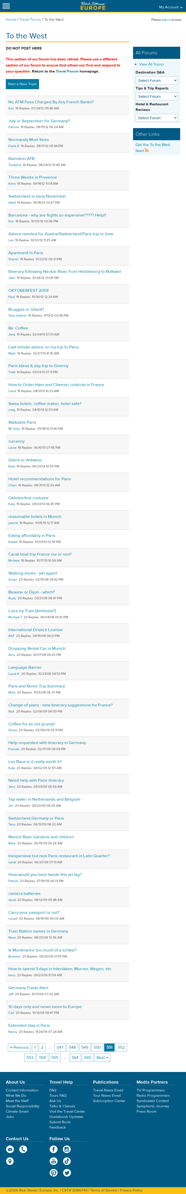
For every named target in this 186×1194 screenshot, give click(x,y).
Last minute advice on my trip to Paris (43, 347)
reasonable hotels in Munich (34, 516)
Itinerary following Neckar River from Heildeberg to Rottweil (64, 271)
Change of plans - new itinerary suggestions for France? (60, 705)
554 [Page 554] (42, 1057)
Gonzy (12, 730)
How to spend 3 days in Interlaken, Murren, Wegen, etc (59, 969)
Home (11, 19)
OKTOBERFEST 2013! (28, 290)
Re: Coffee (18, 328)
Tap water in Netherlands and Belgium (44, 799)
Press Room (147, 1111)
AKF (11, 636)
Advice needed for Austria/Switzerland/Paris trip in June (61, 234)
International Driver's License (35, 630)
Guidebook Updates (66, 1116)
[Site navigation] (6, 6)
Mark (12, 353)
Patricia (13, 127)
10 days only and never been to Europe (45, 1007)
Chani (12, 485)
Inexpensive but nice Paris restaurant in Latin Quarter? (59, 856)
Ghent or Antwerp (25, 460)
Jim (10, 806)
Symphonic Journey (153, 1106)
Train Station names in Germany (38, 931)
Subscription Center (109, 1101)
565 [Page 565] (87, 1057)
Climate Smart (17, 1111)
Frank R (13, 146)
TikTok (67, 1161)
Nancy (12, 1032)
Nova (12, 938)
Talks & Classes (62, 1106)
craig (11, 410)
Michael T (15, 617)
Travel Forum (30, 19)
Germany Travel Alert (28, 988)
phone (23, 1149)
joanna (13, 523)
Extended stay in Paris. (29, 1025)
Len (11, 240)
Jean (11, 278)
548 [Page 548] (72, 1047)
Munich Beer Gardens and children (41, 837)
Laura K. (14, 674)
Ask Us (55, 1101)
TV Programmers (151, 1090)
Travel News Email (108, 1090)
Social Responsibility (22, 1106)
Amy (11, 655)
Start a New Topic (22, 84)
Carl (11, 1013)
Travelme (14, 165)
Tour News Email (107, 1095)
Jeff (10, 994)
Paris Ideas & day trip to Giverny (38, 366)
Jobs (10, 1116)
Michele (14, 561)
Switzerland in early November (37, 196)
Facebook (53, 1149)
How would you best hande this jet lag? (45, 874)
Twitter (67, 1173)
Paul (11, 297)
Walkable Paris (22, 422)
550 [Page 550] (97, 1047)
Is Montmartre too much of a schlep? (42, 950)
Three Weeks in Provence (32, 177)
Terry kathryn (17, 316)
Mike (11, 692)
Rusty (12, 598)
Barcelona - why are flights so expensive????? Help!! (57, 215)
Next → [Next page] (102, 1057)
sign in (166, 20)
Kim (11, 221)
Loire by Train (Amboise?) (32, 611)
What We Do (16, 1095)
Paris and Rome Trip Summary (36, 686)
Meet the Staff (17, 1101)
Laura (12, 448)
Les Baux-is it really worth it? (35, 762)
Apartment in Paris (25, 253)
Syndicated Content (153, 1101)
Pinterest (53, 1173)
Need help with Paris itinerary (36, 780)
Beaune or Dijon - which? (31, 592)
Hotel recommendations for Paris (39, 479)
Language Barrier (25, 667)
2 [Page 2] (42, 1047)
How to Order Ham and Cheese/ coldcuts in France (56, 385)
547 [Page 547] (60, 1047)
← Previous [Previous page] (19, 1047)
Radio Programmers (153, 1095)
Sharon (13, 259)
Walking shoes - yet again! (32, 573)
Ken (11, 108)
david (12, 900)
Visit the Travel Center (67, 1111)
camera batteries (24, 893)
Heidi (12, 203)
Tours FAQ (57, 1095)
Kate (11, 466)
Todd (11, 372)
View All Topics (151, 64)
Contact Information (22, 1090)
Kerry (12, 184)
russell (12, 919)
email (10, 1149)
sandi (12, 862)
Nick (11, 711)
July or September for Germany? (39, 121)
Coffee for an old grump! (31, 724)
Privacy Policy (131, 1190)
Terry (11, 824)
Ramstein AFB (21, 158)
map (10, 1161)
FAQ (52, 1090)
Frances (14, 749)
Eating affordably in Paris (31, 535)
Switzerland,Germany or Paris (36, 818)
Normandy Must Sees (28, 139)
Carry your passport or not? (34, 912)
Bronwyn (14, 956)
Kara (11, 504)
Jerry (11, 787)
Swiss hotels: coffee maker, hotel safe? (44, 404)
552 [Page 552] (121, 1047)
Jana (11, 334)
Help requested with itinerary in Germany (47, 743)
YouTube (53, 1161)
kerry (11, 975)
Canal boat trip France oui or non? (40, 554)
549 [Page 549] (84, 1047)
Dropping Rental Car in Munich (36, 648)
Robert (13, 542)
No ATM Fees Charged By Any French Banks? (51, 102)
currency (16, 441)
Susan (12, 580)
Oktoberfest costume (28, 498)
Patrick (13, 881)
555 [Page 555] (54, 1057)
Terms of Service (103, 1190)
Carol (12, 391)
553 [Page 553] (30, 1057)
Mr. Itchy (14, 429)
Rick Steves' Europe (93, 6)
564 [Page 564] (75, 1057)
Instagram (67, 1149)
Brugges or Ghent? (26, 309)
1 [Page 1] (34, 1047)
